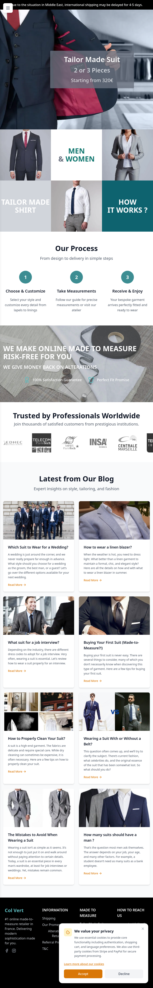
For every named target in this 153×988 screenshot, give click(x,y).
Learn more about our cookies (84, 964)
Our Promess (52, 925)
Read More (17, 585)
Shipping (48, 918)
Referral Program (55, 942)
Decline (124, 974)
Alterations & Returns (57, 933)
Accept (83, 974)
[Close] (143, 929)
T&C (45, 948)
